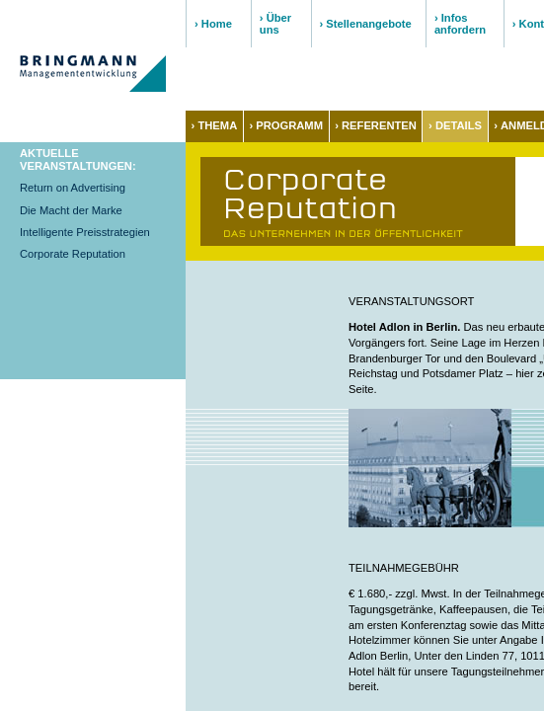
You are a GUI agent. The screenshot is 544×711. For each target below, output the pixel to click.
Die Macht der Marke (71, 210)
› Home (213, 24)
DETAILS (458, 125)
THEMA (217, 125)
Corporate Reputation (72, 254)
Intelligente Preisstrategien (85, 232)
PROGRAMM (289, 125)
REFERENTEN (379, 125)
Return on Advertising (72, 188)
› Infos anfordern (460, 24)
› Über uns (275, 24)
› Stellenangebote (366, 24)
